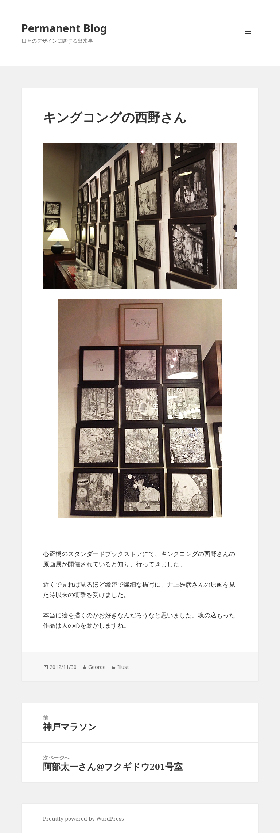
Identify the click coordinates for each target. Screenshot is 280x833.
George (97, 666)
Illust (123, 666)
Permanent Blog (64, 28)
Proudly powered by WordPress (83, 818)
